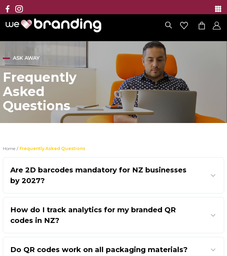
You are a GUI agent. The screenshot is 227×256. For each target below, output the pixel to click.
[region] (113, 128)
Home (9, 148)
